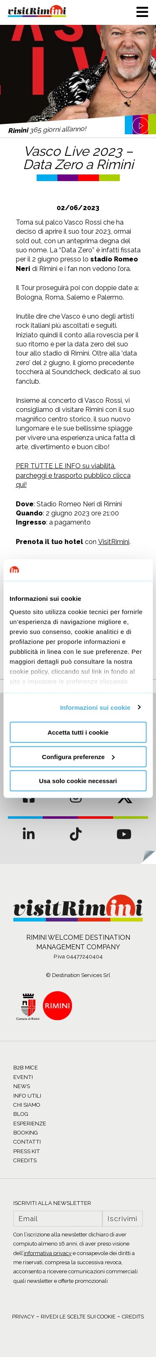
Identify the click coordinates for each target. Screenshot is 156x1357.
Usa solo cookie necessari (78, 780)
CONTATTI (27, 1142)
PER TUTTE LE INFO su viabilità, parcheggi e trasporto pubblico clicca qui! (73, 475)
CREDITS (25, 1160)
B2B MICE (25, 1067)
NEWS (21, 1086)
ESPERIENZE (29, 1123)
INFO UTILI (27, 1096)
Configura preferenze (78, 756)
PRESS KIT (26, 1151)
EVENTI (23, 1077)
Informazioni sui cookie (95, 707)
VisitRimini (113, 542)
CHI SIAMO (26, 1105)
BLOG (20, 1114)
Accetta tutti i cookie (78, 732)
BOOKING (25, 1133)
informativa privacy (48, 1253)
